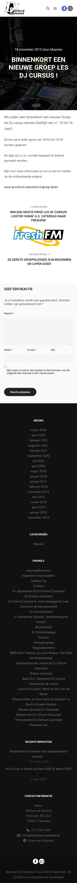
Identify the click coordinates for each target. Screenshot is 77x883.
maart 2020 (38, 471)
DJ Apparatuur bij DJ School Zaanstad (38, 591)
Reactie (9, 313)
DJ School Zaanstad (38, 596)
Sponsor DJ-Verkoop (20, 872)
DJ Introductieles (41, 612)
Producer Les (38, 725)
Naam (8, 350)
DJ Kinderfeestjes (44, 632)
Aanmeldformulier (38, 570)
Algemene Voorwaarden (38, 576)
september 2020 (38, 456)
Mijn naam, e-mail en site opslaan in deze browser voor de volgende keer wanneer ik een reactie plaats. (38, 372)
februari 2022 (38, 440)
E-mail (32, 350)
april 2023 (38, 435)
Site (53, 350)
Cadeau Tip (38, 581)
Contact (38, 586)
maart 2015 (38, 502)
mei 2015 (38, 497)
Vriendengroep (44, 642)
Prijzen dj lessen (41, 673)
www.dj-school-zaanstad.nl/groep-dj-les (31, 187)
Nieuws (38, 544)
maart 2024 (38, 430)
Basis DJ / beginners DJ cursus (43, 679)
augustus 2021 (38, 445)
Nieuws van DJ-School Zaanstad (38, 715)
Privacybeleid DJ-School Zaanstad (38, 720)
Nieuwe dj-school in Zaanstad (38, 709)
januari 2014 (38, 512)
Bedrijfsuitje (44, 627)
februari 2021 (38, 451)
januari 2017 (38, 481)
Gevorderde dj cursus (43, 684)
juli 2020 (38, 461)
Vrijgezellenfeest (43, 648)
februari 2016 (38, 487)
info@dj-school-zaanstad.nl (38, 835)
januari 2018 (38, 476)
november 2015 (38, 492)
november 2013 (38, 517)
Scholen (43, 637)
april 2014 (38, 507)
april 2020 (38, 466)
